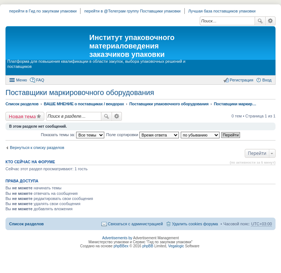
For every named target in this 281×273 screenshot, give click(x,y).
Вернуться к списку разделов (37, 147)
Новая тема (22, 116)
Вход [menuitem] (266, 80)
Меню (21, 80)
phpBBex (120, 246)
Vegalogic (176, 246)
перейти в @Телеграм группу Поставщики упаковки (132, 11)
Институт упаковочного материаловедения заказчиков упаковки (132, 45)
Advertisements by (117, 238)
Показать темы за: (73, 134)
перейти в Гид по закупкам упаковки (42, 11)
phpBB (147, 246)
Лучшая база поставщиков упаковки (222, 11)
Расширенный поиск (271, 21)
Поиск (260, 21)
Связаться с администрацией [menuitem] (135, 224)
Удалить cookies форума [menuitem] (195, 224)
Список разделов (26, 224)
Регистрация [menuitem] (241, 80)
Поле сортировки (142, 134)
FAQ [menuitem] (40, 80)
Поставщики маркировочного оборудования (79, 92)
